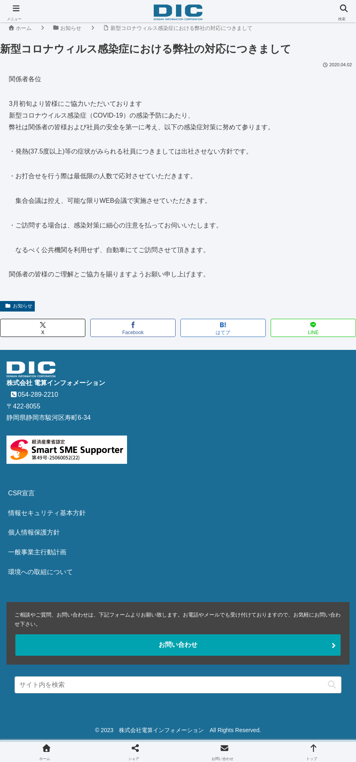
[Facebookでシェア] (133, 328)
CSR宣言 (21, 493)
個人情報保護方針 (34, 532)
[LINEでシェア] (313, 328)
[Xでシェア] (42, 328)
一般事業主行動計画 (37, 552)
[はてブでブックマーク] (223, 328)
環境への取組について (40, 571)
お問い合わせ (178, 644)
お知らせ (18, 306)
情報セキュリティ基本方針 (47, 512)
